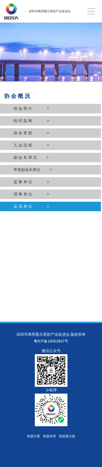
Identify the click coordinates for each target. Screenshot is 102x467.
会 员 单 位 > (31, 206)
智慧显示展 (67, 436)
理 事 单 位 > (31, 194)
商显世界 (49, 436)
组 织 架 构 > (31, 121)
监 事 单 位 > (31, 182)
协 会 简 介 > (31, 108)
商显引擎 (33, 436)
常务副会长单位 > (33, 169)
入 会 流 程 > (31, 145)
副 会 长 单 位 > (31, 157)
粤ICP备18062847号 (51, 341)
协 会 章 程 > (31, 133)
